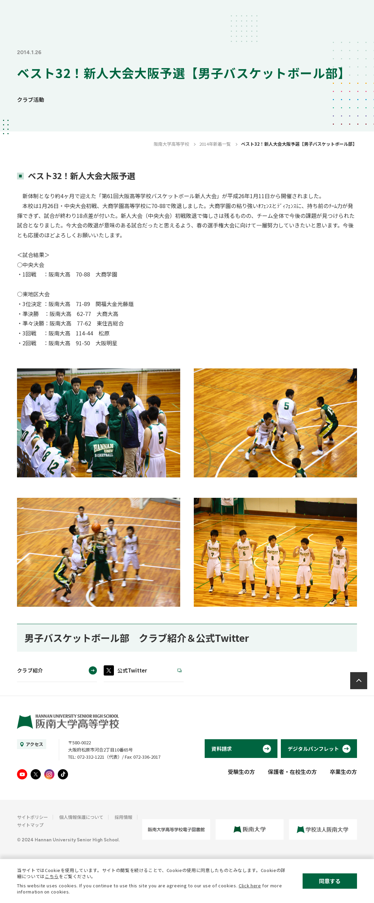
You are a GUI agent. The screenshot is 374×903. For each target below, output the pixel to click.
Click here (250, 885)
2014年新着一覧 (215, 144)
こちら (52, 876)
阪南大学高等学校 (171, 144)
